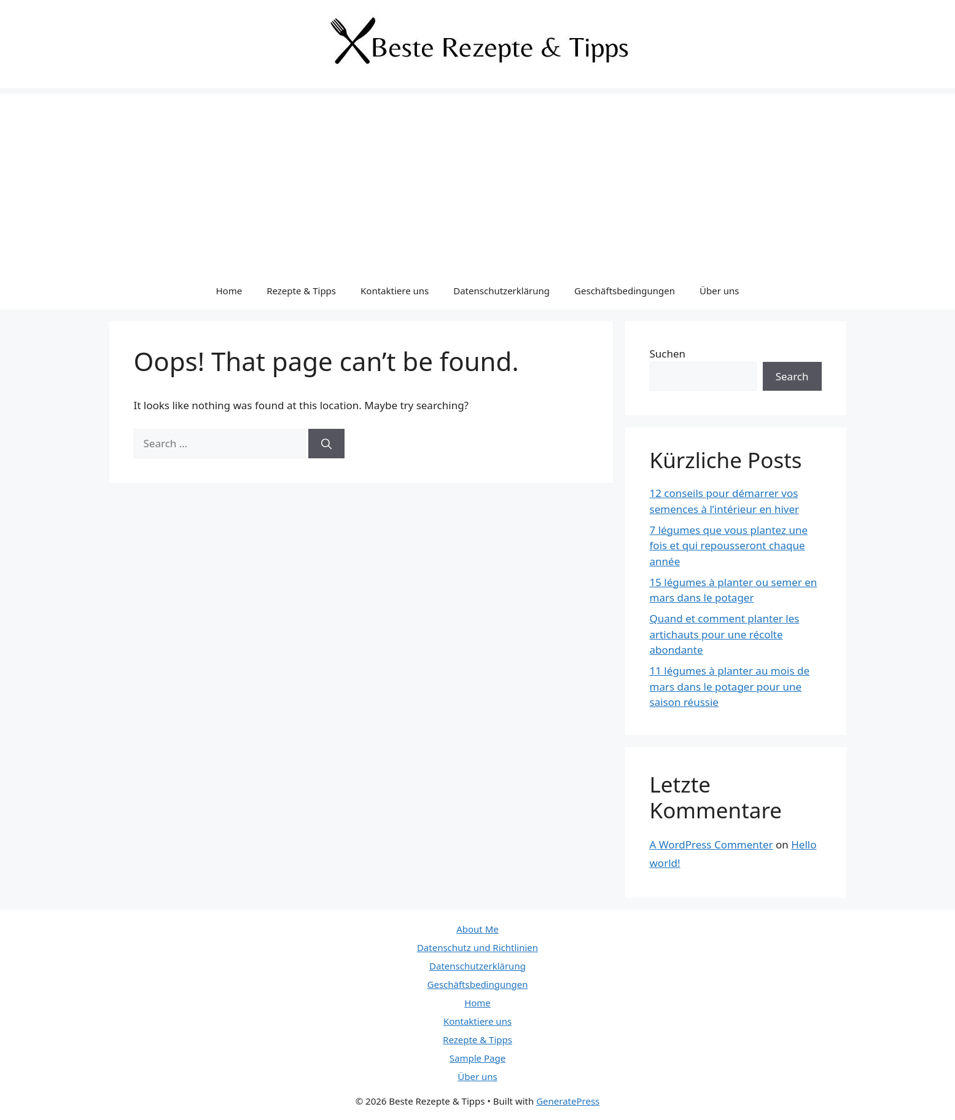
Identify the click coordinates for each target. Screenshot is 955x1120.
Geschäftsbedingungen (624, 290)
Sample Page (477, 1058)
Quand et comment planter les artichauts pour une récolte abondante (725, 634)
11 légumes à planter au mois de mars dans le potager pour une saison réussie (730, 686)
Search (792, 376)
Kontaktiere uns (395, 290)
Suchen (668, 354)
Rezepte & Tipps (301, 290)
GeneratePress (567, 1101)
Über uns (719, 290)
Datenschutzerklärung (501, 290)
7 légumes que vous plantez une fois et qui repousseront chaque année (729, 545)
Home (229, 290)
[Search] (326, 443)
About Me (477, 929)
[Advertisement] (477, 180)
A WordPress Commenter (711, 844)
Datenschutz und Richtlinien (477, 947)
